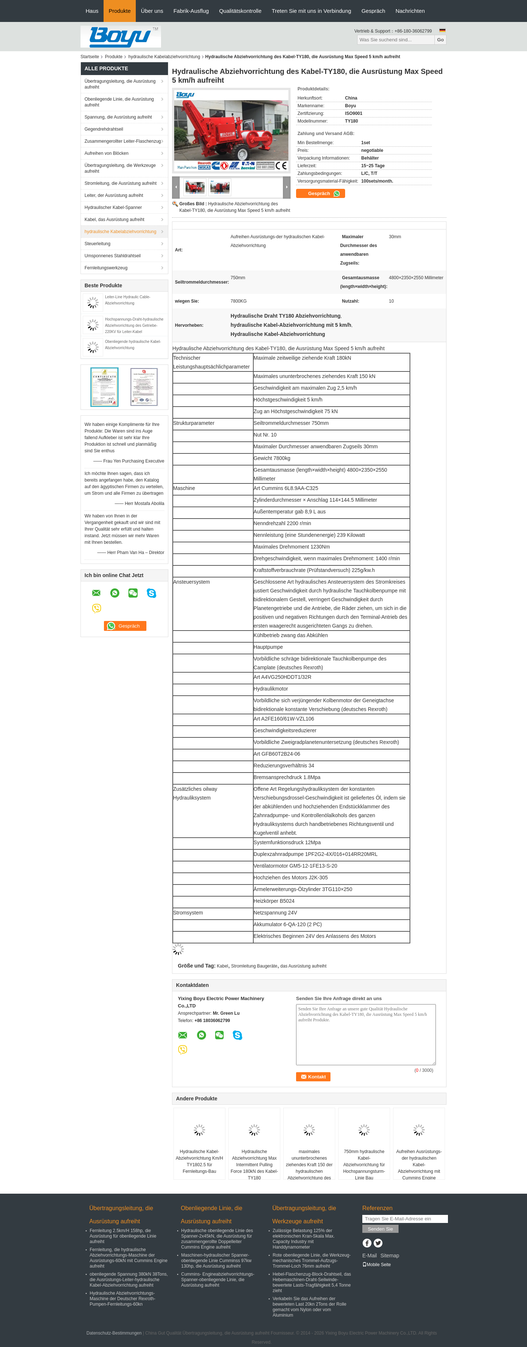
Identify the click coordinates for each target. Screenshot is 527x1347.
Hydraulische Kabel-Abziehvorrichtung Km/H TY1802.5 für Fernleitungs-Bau (199, 1161)
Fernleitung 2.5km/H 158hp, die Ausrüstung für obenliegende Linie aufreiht (123, 1236)
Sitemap (389, 1255)
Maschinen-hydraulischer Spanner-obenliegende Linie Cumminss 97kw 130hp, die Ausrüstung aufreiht (216, 1261)
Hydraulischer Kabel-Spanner (113, 207)
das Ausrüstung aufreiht (303, 966)
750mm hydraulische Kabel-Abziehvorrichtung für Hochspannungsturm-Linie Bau (364, 1165)
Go (440, 39)
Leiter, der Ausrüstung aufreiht (114, 195)
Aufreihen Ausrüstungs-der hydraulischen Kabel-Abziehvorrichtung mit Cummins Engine (419, 1165)
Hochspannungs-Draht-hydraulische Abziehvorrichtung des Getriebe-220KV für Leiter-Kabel (134, 325)
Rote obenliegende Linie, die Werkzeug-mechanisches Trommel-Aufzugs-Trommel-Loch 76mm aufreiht (312, 1261)
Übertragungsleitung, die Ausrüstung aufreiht (120, 84)
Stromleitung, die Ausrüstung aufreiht (121, 183)
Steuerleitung (98, 243)
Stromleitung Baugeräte (254, 966)
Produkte (120, 11)
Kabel (222, 966)
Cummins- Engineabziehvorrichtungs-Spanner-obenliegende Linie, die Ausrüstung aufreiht (217, 1280)
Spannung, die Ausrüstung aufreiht (118, 117)
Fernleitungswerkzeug (106, 267)
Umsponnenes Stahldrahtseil (113, 255)
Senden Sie (380, 1229)
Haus (92, 11)
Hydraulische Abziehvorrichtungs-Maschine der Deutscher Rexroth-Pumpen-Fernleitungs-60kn (122, 1299)
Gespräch (373, 11)
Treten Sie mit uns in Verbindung (311, 11)
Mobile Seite (376, 1264)
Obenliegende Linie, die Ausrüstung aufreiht (119, 102)
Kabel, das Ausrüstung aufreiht (114, 219)
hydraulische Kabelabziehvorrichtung (164, 56)
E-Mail (369, 1255)
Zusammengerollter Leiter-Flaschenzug (123, 141)
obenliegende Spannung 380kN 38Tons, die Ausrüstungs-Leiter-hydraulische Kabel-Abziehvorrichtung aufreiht (129, 1280)
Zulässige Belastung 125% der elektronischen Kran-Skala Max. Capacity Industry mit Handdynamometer (303, 1239)
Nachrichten (410, 11)
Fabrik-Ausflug (191, 11)
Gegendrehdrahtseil (104, 129)
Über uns (152, 11)
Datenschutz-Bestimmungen (114, 1333)
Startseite (90, 56)
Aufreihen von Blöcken (106, 153)
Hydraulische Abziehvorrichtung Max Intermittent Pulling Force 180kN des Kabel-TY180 (254, 1165)
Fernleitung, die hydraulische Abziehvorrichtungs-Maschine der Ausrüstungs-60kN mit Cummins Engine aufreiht (129, 1258)
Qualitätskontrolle (240, 11)
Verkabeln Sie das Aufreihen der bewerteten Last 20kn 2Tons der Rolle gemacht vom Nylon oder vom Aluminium (309, 1307)
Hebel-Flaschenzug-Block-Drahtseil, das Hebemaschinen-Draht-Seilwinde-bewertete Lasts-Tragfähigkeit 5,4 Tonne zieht (312, 1282)
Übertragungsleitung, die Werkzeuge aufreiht (120, 168)
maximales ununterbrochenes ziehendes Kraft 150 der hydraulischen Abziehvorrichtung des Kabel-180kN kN (309, 1168)
